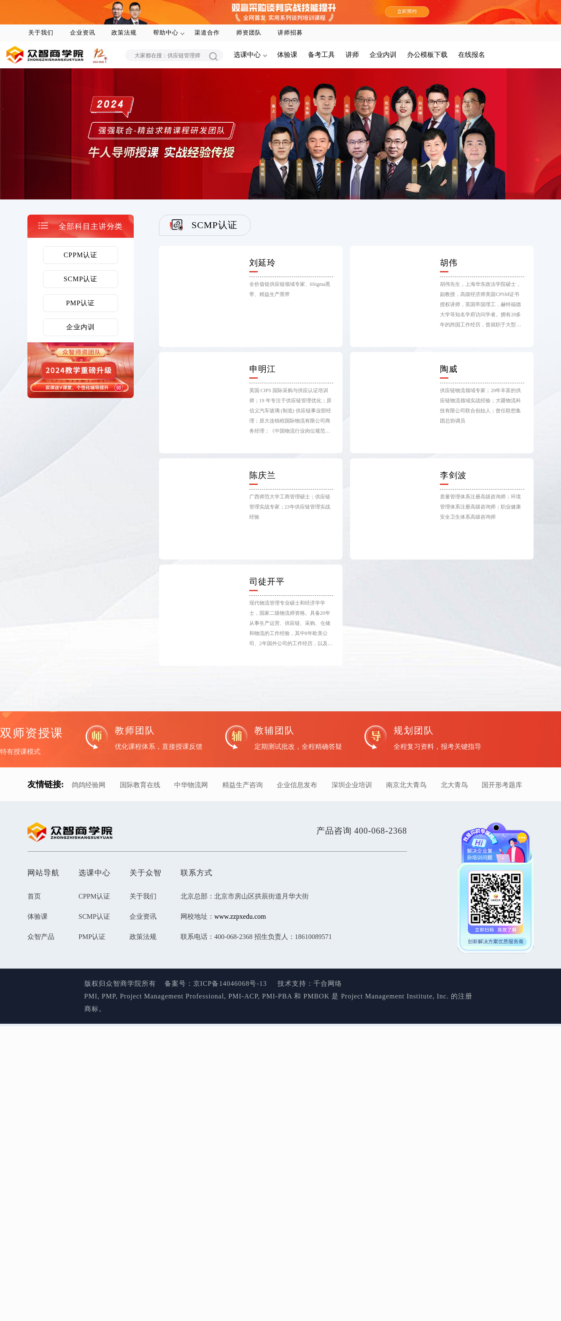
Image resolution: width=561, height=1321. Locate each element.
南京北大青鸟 (406, 784)
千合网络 (327, 983)
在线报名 (471, 54)
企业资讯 (82, 33)
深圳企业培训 (352, 784)
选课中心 (247, 54)
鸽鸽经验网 (88, 784)
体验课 (287, 54)
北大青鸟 (454, 784)
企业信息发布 (297, 784)
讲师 (352, 54)
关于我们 (41, 33)
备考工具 (321, 54)
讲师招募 (290, 33)
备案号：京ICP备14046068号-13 (216, 983)
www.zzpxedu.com (240, 916)
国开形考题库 (502, 784)
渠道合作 (207, 33)
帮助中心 (165, 33)
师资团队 (249, 33)
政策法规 (124, 33)
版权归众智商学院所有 (124, 983)
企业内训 (383, 54)
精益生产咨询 (242, 784)
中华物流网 (191, 784)
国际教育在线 (140, 784)
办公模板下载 (427, 54)
